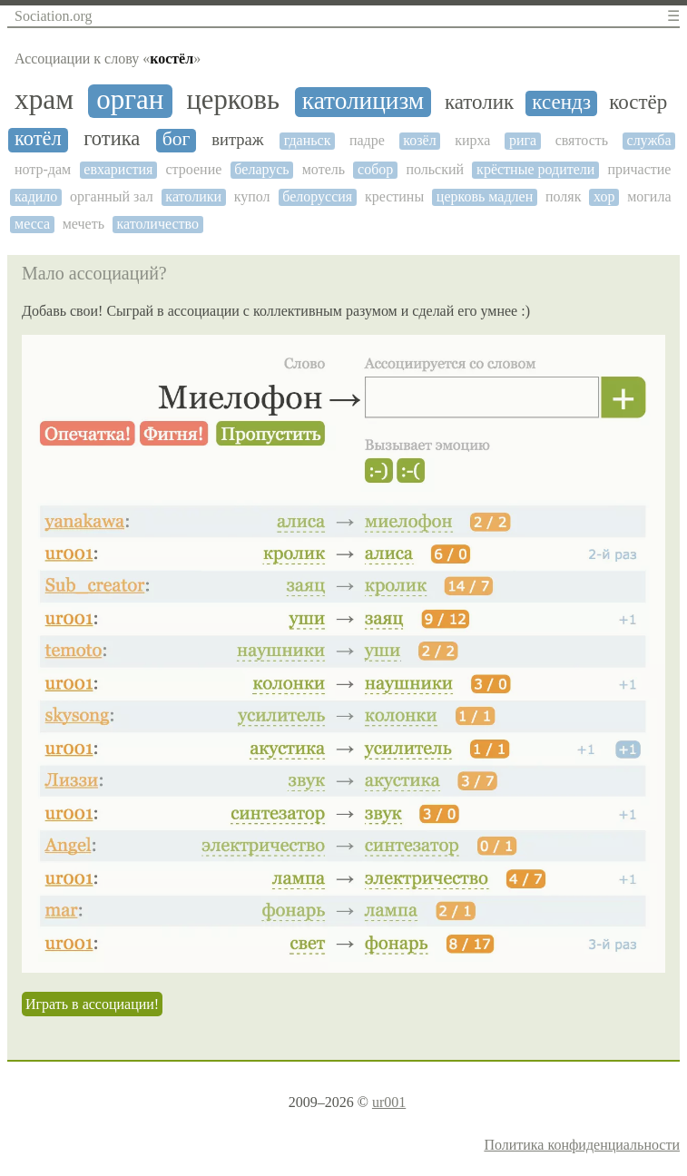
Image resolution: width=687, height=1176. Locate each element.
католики (193, 196)
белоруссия (317, 196)
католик (479, 102)
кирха (472, 140)
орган (129, 99)
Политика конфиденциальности (582, 1144)
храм (44, 99)
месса (32, 223)
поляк (563, 196)
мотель (323, 169)
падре (367, 140)
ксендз (561, 102)
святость (581, 140)
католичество (158, 223)
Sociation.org (53, 16)
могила (649, 196)
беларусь (261, 169)
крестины (394, 196)
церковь (233, 100)
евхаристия (117, 169)
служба (649, 140)
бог (176, 139)
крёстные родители (535, 169)
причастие (639, 169)
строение (193, 169)
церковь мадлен (485, 196)
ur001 (389, 1102)
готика (111, 139)
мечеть (83, 223)
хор (604, 196)
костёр (638, 102)
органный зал (111, 196)
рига (522, 140)
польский (435, 169)
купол (252, 196)
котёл (38, 139)
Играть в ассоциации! (92, 1004)
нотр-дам (43, 169)
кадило (36, 196)
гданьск (307, 140)
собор (375, 169)
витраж (237, 140)
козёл (419, 140)
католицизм (363, 100)
